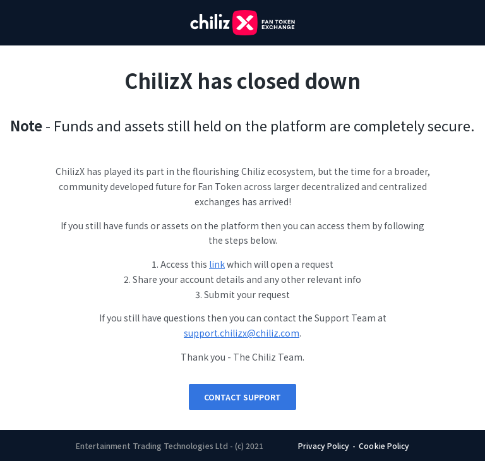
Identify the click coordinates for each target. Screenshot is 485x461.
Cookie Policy (384, 445)
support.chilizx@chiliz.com (241, 332)
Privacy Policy (324, 445)
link (217, 264)
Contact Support (242, 397)
